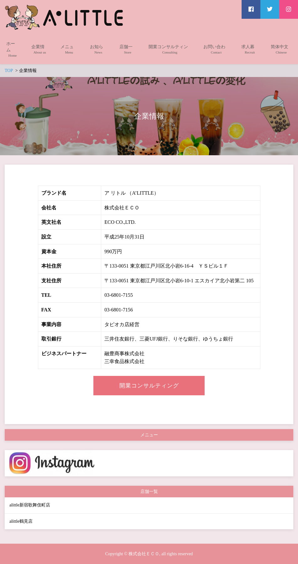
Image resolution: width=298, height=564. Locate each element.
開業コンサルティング (149, 385)
